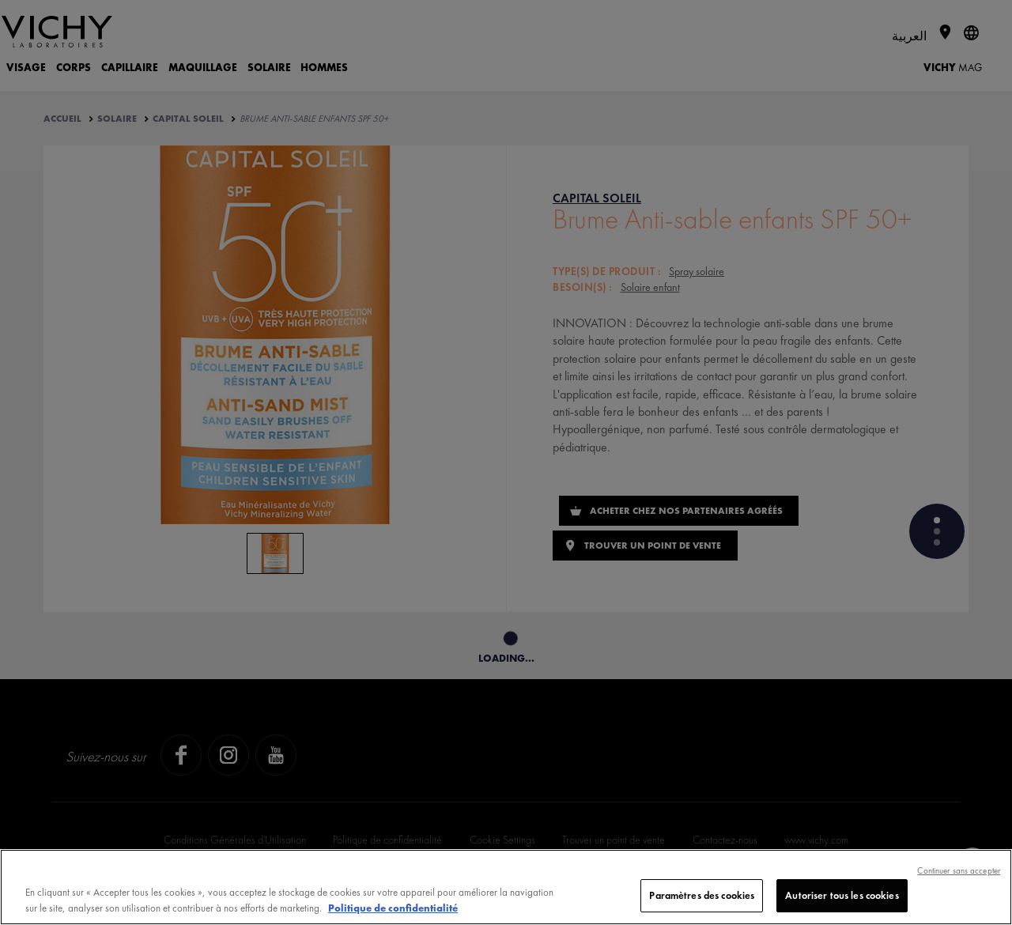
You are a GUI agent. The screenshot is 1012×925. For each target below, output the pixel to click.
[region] (506, 887)
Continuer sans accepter (958, 870)
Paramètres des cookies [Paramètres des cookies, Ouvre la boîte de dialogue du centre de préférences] (701, 895)
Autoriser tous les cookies (841, 895)
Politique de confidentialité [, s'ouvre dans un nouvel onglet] (393, 908)
